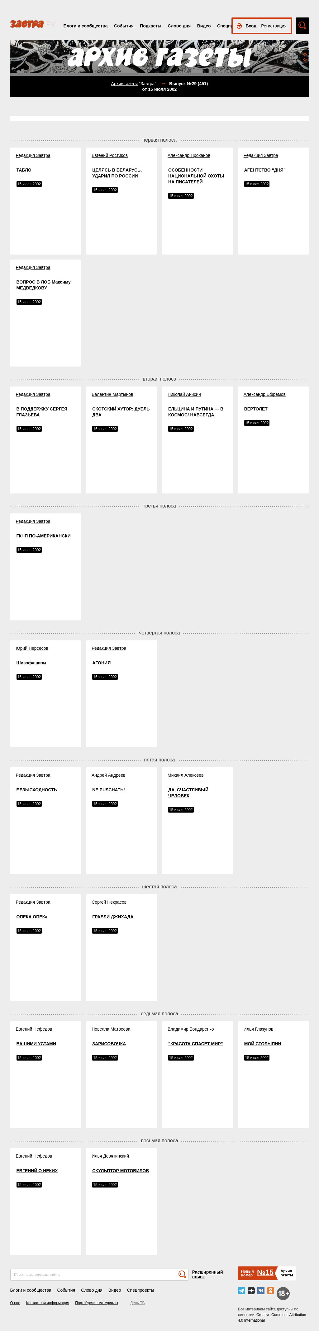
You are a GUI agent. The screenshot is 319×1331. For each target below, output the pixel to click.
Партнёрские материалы (96, 1303)
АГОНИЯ (101, 662)
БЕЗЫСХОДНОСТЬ (37, 789)
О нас (15, 1303)
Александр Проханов (189, 155)
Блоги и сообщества (86, 25)
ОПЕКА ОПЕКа (32, 916)
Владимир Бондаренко (191, 1029)
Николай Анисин (184, 394)
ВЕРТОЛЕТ (256, 408)
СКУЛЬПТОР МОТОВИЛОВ (120, 1170)
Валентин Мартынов (112, 394)
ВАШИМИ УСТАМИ (36, 1043)
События (124, 25)
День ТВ (137, 1303)
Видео (204, 25)
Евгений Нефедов (34, 1029)
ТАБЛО (24, 170)
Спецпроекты (140, 1290)
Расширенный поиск (207, 1274)
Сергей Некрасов (109, 902)
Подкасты (150, 25)
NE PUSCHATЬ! (108, 789)
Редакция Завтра (33, 155)
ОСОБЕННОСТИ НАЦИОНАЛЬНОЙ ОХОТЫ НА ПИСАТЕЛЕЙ (196, 176)
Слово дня (179, 25)
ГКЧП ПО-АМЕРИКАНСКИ (44, 535)
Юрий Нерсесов (32, 648)
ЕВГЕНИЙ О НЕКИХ (37, 1170)
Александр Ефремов (265, 394)
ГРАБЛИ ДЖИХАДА (112, 916)
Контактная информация (47, 1303)
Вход (251, 25)
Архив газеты (124, 83)
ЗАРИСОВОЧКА (109, 1043)
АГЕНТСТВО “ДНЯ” (265, 170)
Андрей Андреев (109, 775)
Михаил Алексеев (186, 775)
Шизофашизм (31, 662)
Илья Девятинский (110, 1156)
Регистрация (274, 25)
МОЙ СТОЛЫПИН (262, 1043)
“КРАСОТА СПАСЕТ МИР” (195, 1043)
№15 (265, 1272)
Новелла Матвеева (111, 1029)
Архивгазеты (286, 1273)
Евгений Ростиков (110, 155)
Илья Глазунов (259, 1029)
